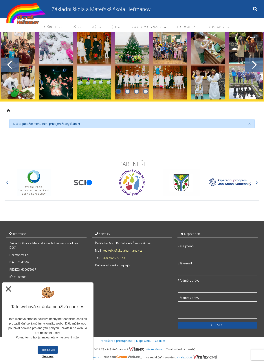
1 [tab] (118, 91)
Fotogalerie (187, 27)
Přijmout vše (48, 349)
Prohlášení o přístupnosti (116, 340)
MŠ (96, 27)
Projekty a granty (148, 27)
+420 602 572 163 (113, 258)
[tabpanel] (132, 65)
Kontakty (218, 27)
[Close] (249, 123)
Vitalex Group (155, 349)
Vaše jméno (186, 246)
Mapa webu (143, 340)
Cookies (160, 340)
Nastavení (47, 356)
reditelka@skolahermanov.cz (122, 250)
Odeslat (217, 325)
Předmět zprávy (188, 281)
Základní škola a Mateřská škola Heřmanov (101, 8)
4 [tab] (145, 91)
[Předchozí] (7, 182)
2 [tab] (127, 91)
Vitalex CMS (184, 357)
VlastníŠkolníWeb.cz (108, 357)
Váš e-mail (185, 263)
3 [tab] (136, 91)
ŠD (116, 27)
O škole (52, 27)
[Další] (256, 182)
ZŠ (76, 27)
